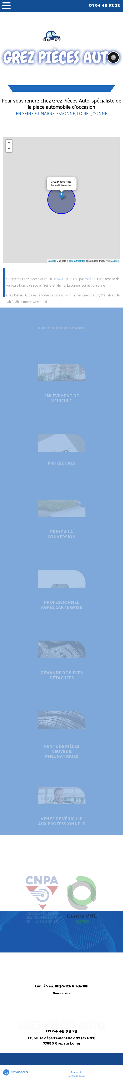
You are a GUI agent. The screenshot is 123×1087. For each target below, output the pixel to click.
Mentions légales (76, 1075)
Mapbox (114, 261)
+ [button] (9, 143)
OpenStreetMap (77, 261)
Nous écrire (61, 993)
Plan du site (77, 1072)
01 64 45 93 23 (104, 5)
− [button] (9, 149)
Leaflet (51, 261)
